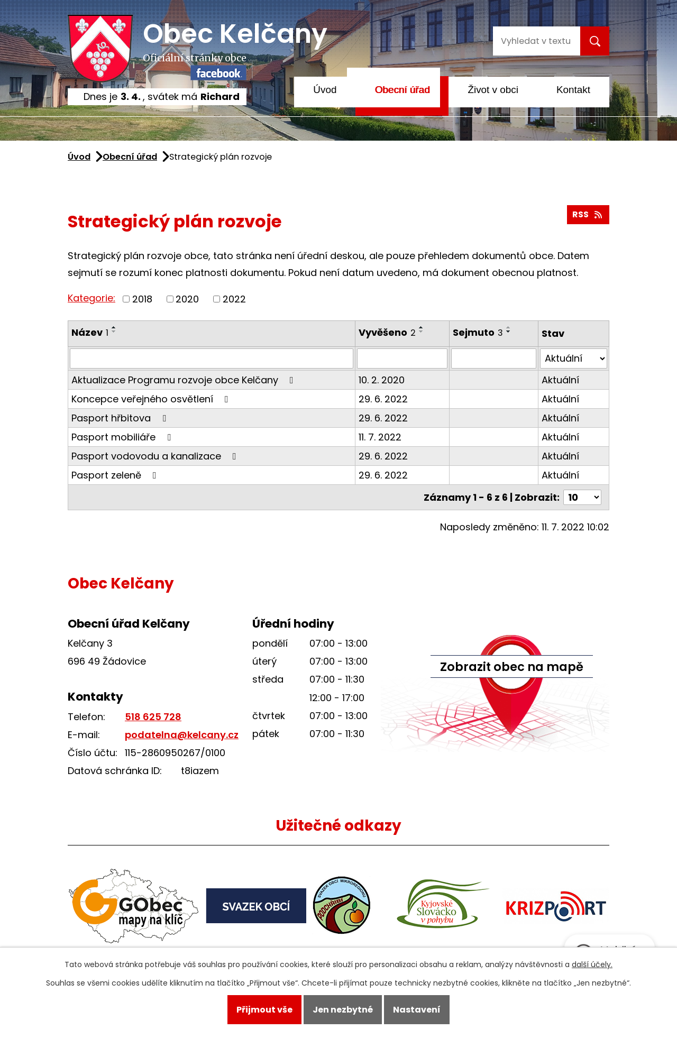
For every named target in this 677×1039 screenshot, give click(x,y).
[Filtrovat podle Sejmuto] (493, 358)
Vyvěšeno (387, 332)
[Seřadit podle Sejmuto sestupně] (509, 331)
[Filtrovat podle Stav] (573, 358)
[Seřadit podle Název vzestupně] (114, 327)
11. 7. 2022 (380, 437)
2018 (142, 299)
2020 (187, 299)
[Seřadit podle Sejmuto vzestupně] (509, 327)
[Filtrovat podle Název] (211, 358)
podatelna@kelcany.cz (182, 734)
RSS (587, 214)
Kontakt (573, 89)
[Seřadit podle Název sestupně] (114, 331)
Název (89, 332)
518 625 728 (153, 716)
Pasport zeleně (116, 475)
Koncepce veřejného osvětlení (152, 399)
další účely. (592, 964)
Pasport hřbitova (120, 418)
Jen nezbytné (343, 1010)
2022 (234, 299)
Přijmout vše (264, 1010)
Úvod (324, 89)
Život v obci (493, 89)
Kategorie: (91, 298)
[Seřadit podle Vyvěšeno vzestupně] (421, 327)
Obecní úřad (401, 89)
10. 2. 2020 (382, 380)
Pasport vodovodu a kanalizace (156, 456)
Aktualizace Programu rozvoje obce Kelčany (184, 380)
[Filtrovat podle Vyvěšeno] (402, 358)
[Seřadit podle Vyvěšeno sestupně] (421, 331)
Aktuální (560, 380)
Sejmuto (478, 332)
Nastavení (417, 1010)
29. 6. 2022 (383, 399)
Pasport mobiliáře (123, 437)
